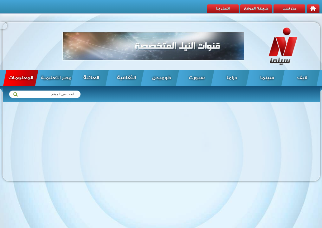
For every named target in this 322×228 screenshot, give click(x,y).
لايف (302, 77)
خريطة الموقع (256, 8)
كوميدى (161, 77)
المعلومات (21, 77)
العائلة (91, 77)
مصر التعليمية (56, 77)
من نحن (289, 8)
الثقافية (126, 77)
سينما (267, 77)
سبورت (197, 77)
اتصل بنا (223, 8)
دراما (232, 77)
